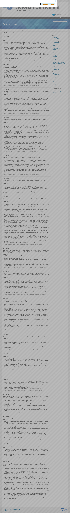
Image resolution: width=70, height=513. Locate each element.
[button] (64, 20)
